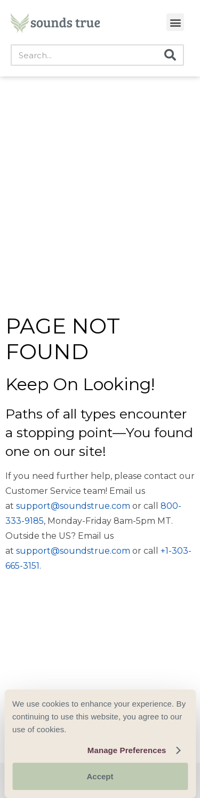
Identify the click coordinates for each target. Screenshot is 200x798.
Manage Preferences (126, 750)
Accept (99, 776)
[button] (175, 22)
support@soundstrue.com (73, 506)
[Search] (170, 55)
